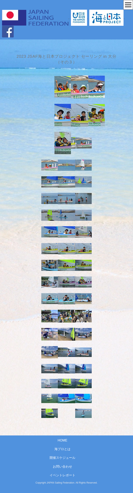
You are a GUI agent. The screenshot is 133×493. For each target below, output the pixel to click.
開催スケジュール (62, 457)
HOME (62, 440)
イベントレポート (62, 475)
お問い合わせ (62, 466)
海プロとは (62, 449)
